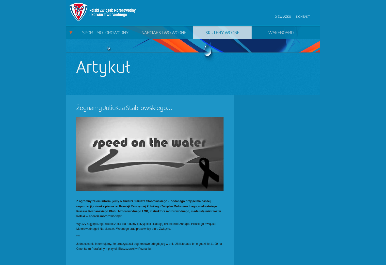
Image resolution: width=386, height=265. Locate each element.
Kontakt (303, 16)
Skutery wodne (223, 33)
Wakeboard (281, 33)
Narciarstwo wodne (164, 33)
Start (71, 32)
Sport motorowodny (105, 33)
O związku (283, 16)
